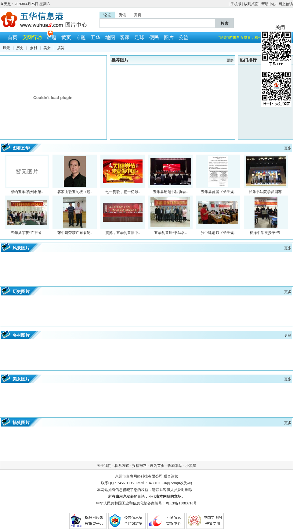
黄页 (66, 37)
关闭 (280, 27)
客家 (125, 37)
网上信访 (285, 4)
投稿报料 (139, 465)
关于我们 (104, 465)
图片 (169, 37)
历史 (20, 48)
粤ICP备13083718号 (181, 503)
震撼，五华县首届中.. (122, 233)
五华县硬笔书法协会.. (170, 192)
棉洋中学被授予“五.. (266, 233)
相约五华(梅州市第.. (27, 192)
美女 (47, 48)
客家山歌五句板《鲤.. (74, 192)
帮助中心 (268, 4)
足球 (139, 37)
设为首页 (157, 465)
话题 (51, 37)
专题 (81, 37)
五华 (95, 37)
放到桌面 (251, 4)
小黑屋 (190, 465)
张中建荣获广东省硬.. (74, 233)
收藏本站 (175, 465)
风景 (6, 48)
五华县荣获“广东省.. (27, 233)
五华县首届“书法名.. (170, 233)
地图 (110, 37)
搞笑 (60, 48)
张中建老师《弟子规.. (218, 233)
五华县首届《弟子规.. (218, 192)
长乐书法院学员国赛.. (266, 192)
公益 (183, 37)
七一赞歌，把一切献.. (122, 192)
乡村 (33, 48)
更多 (287, 248)
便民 (154, 37)
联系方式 (121, 465)
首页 (12, 37)
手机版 (235, 4)
